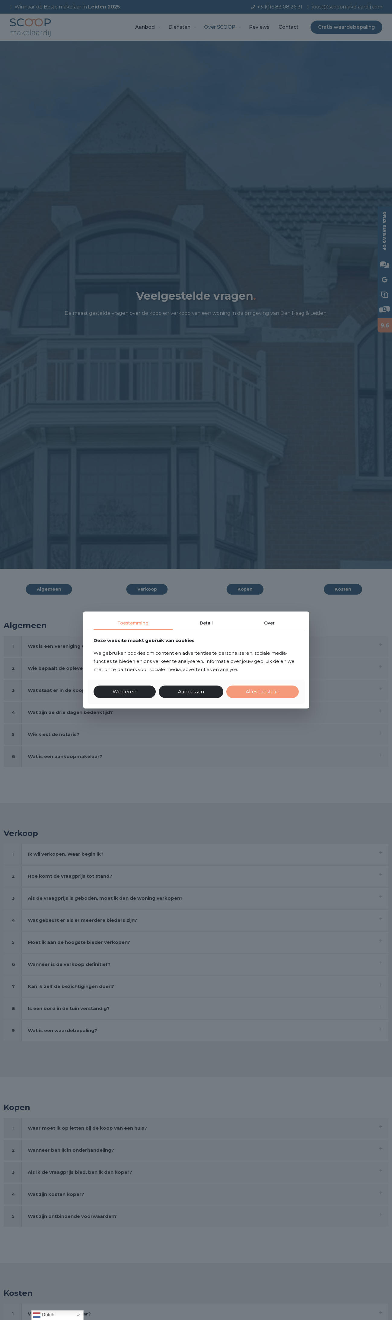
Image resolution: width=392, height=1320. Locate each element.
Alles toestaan (262, 692)
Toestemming (132, 623)
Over (269, 623)
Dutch (43, 1315)
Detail (206, 623)
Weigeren (124, 692)
